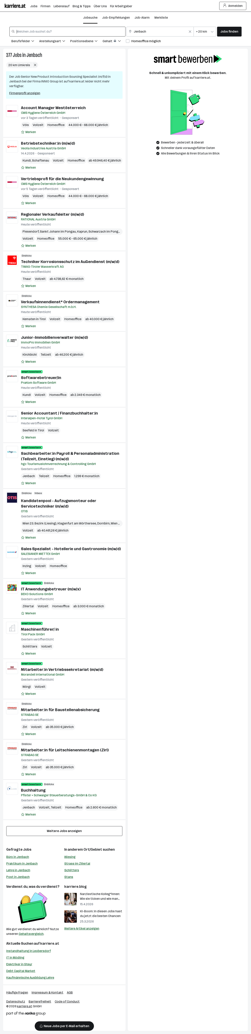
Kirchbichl (30, 354)
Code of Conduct (67, 1001)
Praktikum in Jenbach (22, 863)
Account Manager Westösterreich (53, 107)
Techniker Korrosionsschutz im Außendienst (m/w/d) (70, 261)
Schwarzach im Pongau (105, 231)
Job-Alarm (142, 17)
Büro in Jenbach (17, 857)
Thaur (27, 279)
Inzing (27, 566)
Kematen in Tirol (34, 319)
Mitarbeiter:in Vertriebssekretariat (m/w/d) (62, 669)
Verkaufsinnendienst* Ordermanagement (60, 302)
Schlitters (30, 646)
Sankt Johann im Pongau (58, 231)
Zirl (25, 727)
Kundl (27, 160)
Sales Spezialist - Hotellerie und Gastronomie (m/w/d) (71, 548)
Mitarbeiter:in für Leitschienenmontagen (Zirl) (65, 750)
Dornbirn (103, 523)
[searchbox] (67, 32)
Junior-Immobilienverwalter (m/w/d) (54, 337)
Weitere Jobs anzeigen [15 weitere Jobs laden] (64, 831)
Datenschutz (15, 1001)
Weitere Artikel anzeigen (81, 928)
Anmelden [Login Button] (233, 6)
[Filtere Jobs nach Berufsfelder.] (25, 41)
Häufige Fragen (17, 992)
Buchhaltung (33, 790)
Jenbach (34, 55)
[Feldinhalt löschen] (190, 32)
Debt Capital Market (20, 971)
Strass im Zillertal (77, 863)
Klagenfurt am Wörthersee (76, 523)
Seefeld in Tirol (33, 430)
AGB (70, 992)
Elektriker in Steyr (19, 964)
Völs (26, 125)
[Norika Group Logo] (25, 1014)
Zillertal (28, 606)
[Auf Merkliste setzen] (28, 132)
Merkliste (161, 17)
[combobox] (67, 32)
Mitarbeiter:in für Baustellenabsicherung (60, 709)
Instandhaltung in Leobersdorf (28, 951)
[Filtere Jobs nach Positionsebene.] (86, 41)
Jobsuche (90, 17)
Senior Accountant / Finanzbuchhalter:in (59, 413)
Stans (68, 877)
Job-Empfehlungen (116, 17)
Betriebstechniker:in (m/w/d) (48, 143)
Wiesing (69, 857)
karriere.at (49, 943)
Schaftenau (40, 160)
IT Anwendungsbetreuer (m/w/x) (51, 589)
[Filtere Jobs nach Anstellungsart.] (54, 41)
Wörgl (27, 687)
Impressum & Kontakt (47, 992)
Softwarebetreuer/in (41, 377)
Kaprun (82, 231)
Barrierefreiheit (40, 1001)
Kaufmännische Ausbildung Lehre (30, 977)
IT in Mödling (15, 957)
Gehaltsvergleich (31, 934)
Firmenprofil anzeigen (24, 93)
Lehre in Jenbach (18, 870)
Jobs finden (229, 31)
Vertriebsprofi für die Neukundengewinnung (62, 178)
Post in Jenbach (18, 877)
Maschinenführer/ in (40, 629)
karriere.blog (75, 886)
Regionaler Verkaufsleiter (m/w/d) (52, 214)
